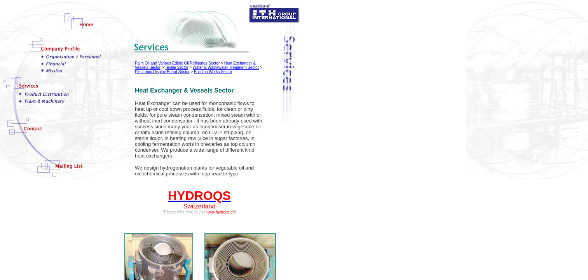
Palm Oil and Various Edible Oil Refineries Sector (177, 63)
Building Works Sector (213, 72)
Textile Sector (176, 67)
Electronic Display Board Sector (162, 72)
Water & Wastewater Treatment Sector (226, 67)
